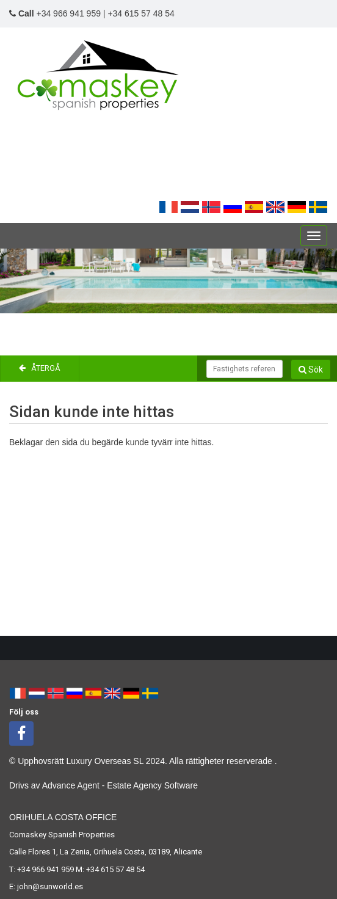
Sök (311, 369)
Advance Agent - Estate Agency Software (120, 785)
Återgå (39, 368)
